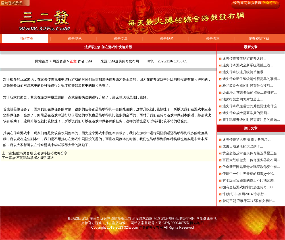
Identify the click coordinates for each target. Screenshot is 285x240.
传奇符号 (269, 3)
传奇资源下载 (259, 39)
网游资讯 (59, 61)
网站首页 (26, 39)
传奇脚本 (213, 39)
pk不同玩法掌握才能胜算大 (33, 158)
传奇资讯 (75, 39)
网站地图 (197, 223)
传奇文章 (121, 39)
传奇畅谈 (167, 39)
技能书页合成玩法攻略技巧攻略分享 (40, 153)
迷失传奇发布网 (151, 228)
